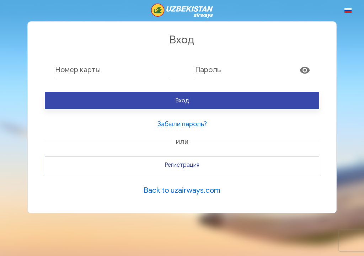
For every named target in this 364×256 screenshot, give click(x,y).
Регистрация (182, 165)
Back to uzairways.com (182, 190)
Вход (182, 100)
